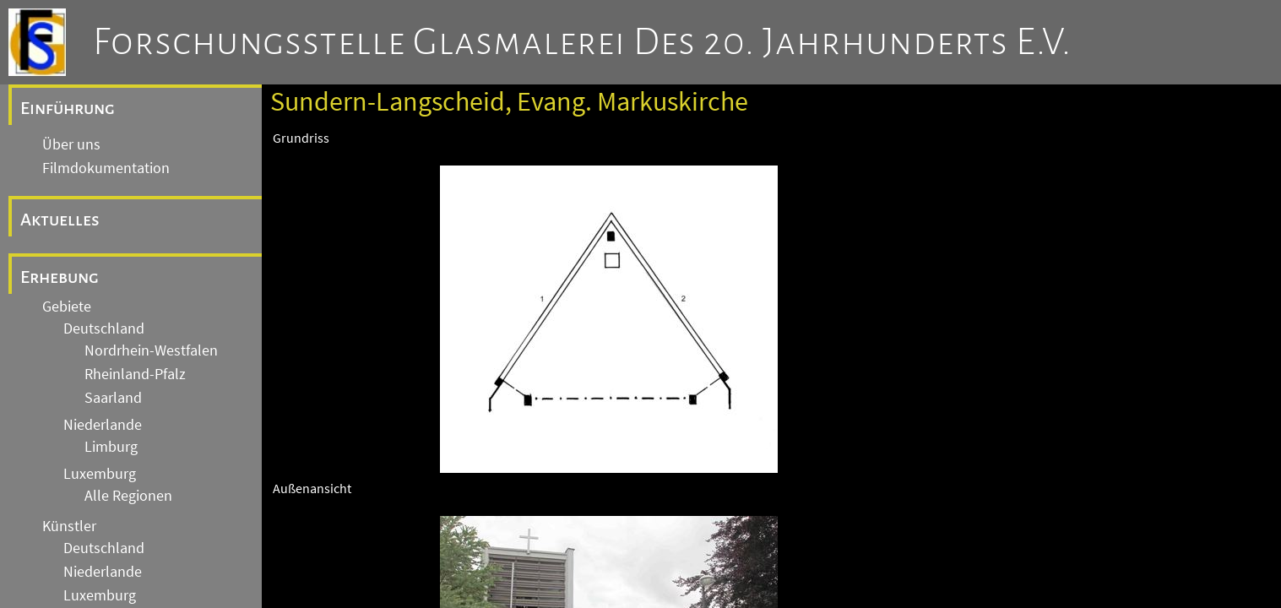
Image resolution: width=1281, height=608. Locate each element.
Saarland (113, 397)
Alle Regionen (128, 495)
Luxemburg (99, 473)
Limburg (111, 446)
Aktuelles (60, 219)
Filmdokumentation (106, 168)
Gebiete (66, 306)
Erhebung (59, 277)
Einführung (67, 108)
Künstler (69, 526)
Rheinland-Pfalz (135, 374)
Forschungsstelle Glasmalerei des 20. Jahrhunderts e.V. (582, 42)
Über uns (71, 144)
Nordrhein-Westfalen (151, 350)
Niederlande (102, 424)
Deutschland (103, 328)
